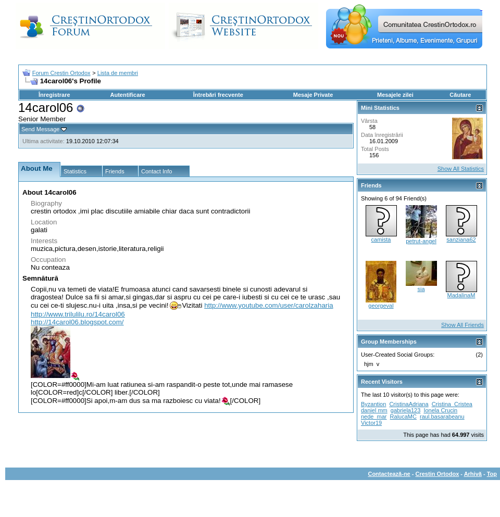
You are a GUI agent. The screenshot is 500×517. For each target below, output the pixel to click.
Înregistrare (54, 95)
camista (381, 239)
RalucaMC (403, 416)
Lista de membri (117, 73)
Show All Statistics (461, 169)
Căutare (460, 95)
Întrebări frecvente (218, 95)
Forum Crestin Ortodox (61, 73)
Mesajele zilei (395, 95)
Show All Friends (462, 325)
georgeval (380, 305)
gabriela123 (406, 410)
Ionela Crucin (440, 410)
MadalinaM (461, 295)
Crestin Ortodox (437, 474)
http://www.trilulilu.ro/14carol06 (78, 314)
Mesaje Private (313, 95)
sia (420, 289)
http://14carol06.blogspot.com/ (77, 322)
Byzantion (373, 404)
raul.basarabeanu (442, 416)
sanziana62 (461, 239)
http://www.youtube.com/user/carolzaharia (268, 305)
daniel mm (374, 410)
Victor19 (371, 423)
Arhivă (473, 474)
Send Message (40, 129)
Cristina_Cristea (452, 404)
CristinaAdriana (408, 404)
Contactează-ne (389, 474)
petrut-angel (421, 241)
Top (492, 474)
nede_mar (374, 416)
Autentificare (127, 95)
